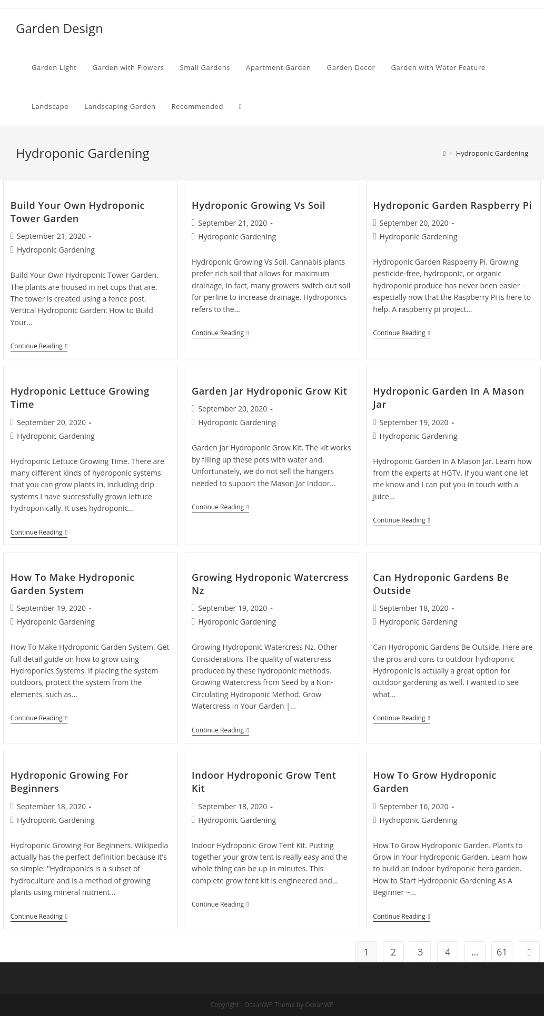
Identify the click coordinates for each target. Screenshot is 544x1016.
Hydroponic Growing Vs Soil (258, 205)
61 (502, 951)
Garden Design (59, 28)
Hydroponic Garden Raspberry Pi (452, 205)
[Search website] (240, 106)
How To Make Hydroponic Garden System (73, 584)
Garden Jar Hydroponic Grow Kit (269, 391)
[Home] (444, 153)
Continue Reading (39, 347)
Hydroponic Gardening (56, 250)
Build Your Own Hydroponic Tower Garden (78, 212)
